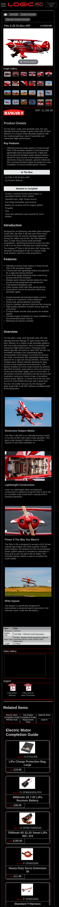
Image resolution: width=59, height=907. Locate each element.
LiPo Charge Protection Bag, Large (27, 763)
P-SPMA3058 (30, 899)
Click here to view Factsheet (28, 692)
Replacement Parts (28, 721)
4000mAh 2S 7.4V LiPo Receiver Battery (27, 799)
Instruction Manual (12, 692)
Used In (44, 720)
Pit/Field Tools (12, 720)
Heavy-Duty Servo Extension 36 (27, 870)
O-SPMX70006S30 (30, 828)
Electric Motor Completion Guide (11, 716)
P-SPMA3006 (30, 863)
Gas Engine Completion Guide (28, 716)
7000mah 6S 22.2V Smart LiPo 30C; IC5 (27, 834)
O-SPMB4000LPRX (31, 792)
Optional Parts (44, 715)
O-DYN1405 (31, 756)
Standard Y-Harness (27, 903)
